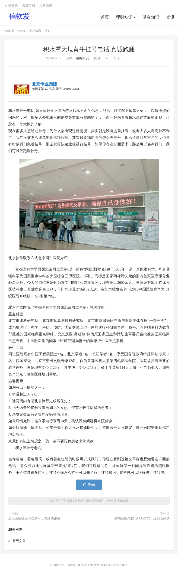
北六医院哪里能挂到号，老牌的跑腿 (34, 518)
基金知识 (151, 17)
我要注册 (28, 6)
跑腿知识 (35, 30)
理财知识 (124, 17)
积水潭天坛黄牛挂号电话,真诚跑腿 (89, 49)
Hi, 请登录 (10, 6)
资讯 (170, 17)
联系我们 (83, 565)
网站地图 (95, 565)
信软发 (19, 16)
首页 (105, 17)
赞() (89, 485)
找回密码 (45, 6)
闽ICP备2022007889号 (114, 565)
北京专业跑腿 (44, 84)
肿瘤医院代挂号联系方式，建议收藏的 (142, 518)
